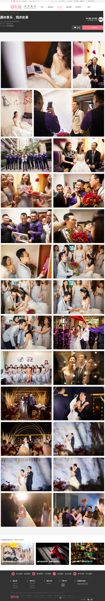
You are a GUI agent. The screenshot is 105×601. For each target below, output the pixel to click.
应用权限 (44, 592)
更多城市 (24, 1)
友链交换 (63, 595)
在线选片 (48, 583)
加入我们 (36, 595)
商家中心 (82, 1)
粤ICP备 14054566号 (54, 597)
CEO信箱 (76, 1)
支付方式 (70, 1)
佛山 (20, 1)
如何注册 (32, 583)
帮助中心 (42, 595)
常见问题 (32, 587)
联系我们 (15, 587)
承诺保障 (49, 595)
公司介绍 (15, 583)
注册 (52, 1)
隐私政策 (39, 592)
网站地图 (56, 595)
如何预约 (32, 585)
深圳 (17, 1)
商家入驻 (15, 585)
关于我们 (22, 595)
